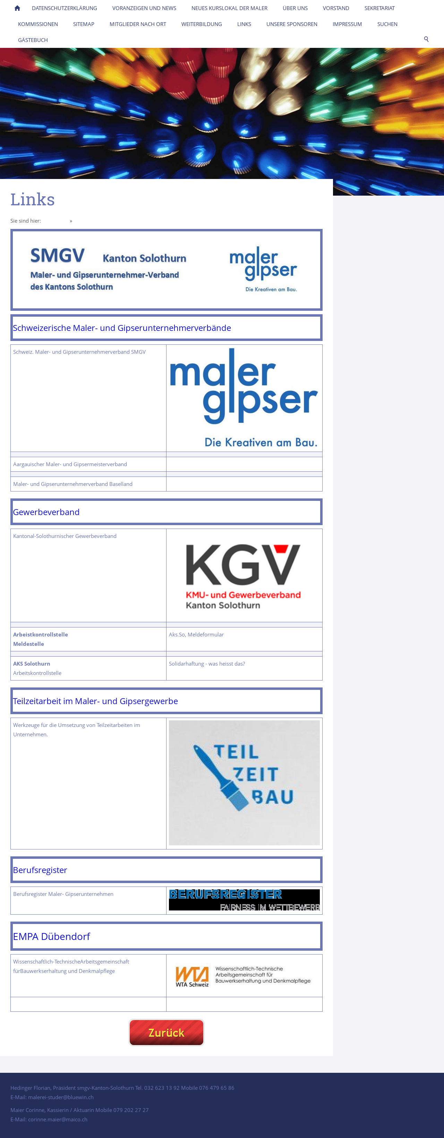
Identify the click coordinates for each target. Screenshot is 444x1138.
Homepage (55, 220)
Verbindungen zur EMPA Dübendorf (212, 1004)
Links (80, 220)
